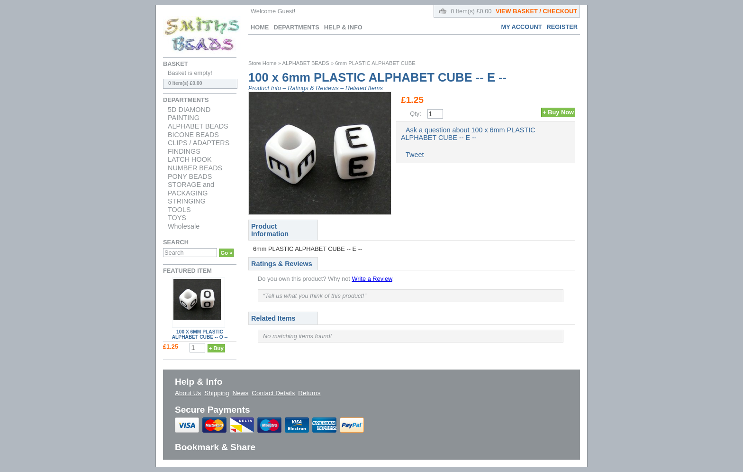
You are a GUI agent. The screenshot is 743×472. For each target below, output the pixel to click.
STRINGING (187, 201)
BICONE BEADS (193, 135)
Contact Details (273, 393)
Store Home (262, 63)
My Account (521, 26)
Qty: (415, 113)
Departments (296, 27)
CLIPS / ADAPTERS (198, 143)
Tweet (415, 154)
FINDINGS (184, 151)
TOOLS (179, 209)
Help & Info (343, 27)
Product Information (270, 230)
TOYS (177, 218)
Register (562, 26)
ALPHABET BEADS (198, 126)
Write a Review (372, 278)
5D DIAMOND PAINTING (189, 114)
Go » (226, 253)
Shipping (216, 393)
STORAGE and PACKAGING (191, 189)
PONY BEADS (190, 176)
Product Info (264, 88)
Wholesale (183, 226)
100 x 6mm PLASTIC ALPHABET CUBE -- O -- (200, 334)
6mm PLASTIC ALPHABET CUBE (375, 63)
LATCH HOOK (190, 159)
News (241, 393)
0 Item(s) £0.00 (514, 11)
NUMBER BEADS (195, 168)
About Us (188, 393)
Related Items (364, 88)
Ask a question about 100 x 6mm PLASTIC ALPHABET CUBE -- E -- (468, 133)
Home (260, 27)
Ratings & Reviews (313, 88)
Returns (309, 393)
